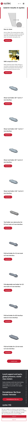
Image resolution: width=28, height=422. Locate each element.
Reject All (14, 419)
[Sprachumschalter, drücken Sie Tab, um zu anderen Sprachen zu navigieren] (19, 3)
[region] (14, 414)
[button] (14, 361)
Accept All (14, 416)
